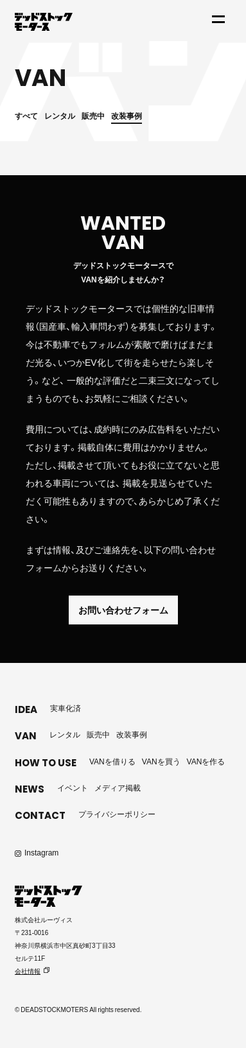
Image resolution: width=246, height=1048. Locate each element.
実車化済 (65, 708)
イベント (72, 787)
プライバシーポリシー (116, 814)
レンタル (59, 115)
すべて (26, 115)
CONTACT (40, 815)
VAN (26, 736)
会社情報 (27, 970)
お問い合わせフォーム (123, 609)
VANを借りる (112, 761)
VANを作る (206, 761)
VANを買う (161, 761)
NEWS (29, 789)
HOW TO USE (45, 762)
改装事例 (126, 115)
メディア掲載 (117, 787)
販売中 (93, 115)
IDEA (26, 709)
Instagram (41, 852)
